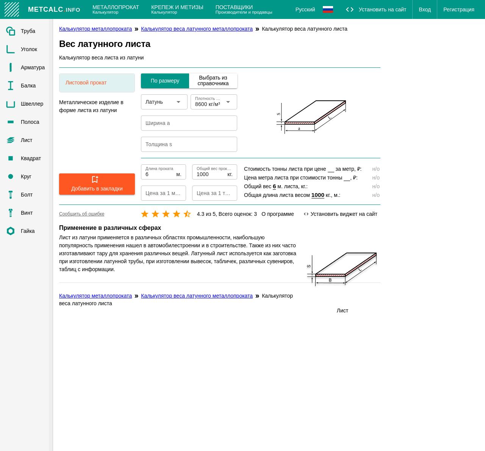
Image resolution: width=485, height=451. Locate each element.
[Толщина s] (184, 144)
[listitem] (26, 31)
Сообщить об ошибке (81, 214)
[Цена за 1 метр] (157, 193)
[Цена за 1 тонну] (208, 193)
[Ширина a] (184, 123)
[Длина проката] (160, 171)
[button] (97, 184)
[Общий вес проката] (211, 171)
